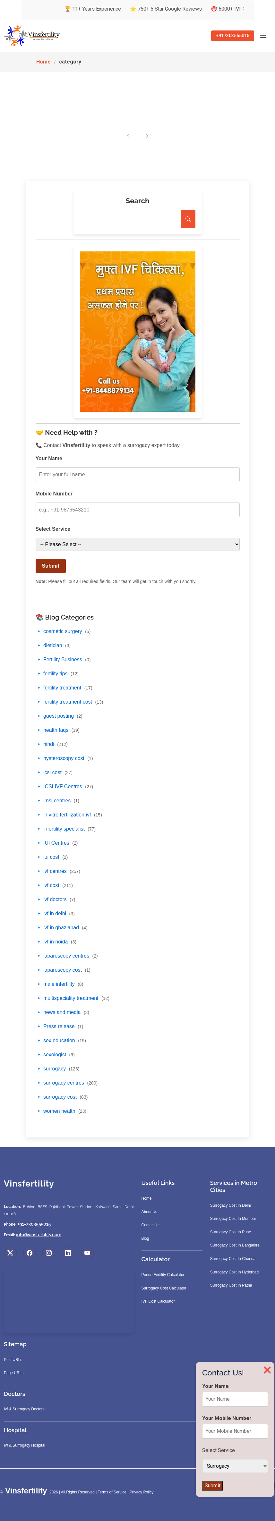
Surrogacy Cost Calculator (164, 1288)
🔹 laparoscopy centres (67, 956)
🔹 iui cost (52, 857)
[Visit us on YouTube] (87, 1252)
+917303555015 (232, 35)
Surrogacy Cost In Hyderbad (234, 1272)
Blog (145, 1238)
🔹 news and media (63, 1012)
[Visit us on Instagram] (48, 1252)
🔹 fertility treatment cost (69, 702)
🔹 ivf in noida (56, 941)
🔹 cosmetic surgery (63, 631)
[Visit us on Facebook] (29, 1252)
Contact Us (151, 1225)
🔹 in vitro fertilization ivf (69, 814)
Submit (50, 566)
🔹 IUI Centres (57, 843)
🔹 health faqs (58, 730)
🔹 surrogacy (58, 1068)
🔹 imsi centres (57, 800)
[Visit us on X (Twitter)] (10, 1252)
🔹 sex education (61, 1040)
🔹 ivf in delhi (55, 913)
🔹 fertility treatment (64, 687)
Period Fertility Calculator (163, 1274)
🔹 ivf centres (58, 871)
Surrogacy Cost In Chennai (233, 1258)
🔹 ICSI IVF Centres (64, 786)
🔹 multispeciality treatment (72, 998)
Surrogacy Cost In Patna (231, 1285)
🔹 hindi (52, 744)
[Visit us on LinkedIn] (68, 1252)
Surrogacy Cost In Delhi (230, 1205)
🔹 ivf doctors (55, 899)
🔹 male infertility (59, 984)
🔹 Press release (59, 1026)
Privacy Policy (142, 1492)
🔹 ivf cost (54, 885)
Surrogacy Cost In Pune (230, 1232)
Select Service (53, 529)
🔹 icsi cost (54, 772)
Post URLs (13, 1359)
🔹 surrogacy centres (67, 1083)
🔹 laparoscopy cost (63, 970)
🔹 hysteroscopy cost (64, 758)
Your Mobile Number (227, 1418)
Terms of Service (112, 1492)
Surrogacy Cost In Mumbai (233, 1218)
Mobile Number (54, 493)
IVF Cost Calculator (158, 1301)
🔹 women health (61, 1111)
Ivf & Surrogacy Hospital (24, 1445)
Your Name (49, 458)
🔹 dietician (53, 645)
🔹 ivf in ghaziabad (62, 927)
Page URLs (13, 1373)
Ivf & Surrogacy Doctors (24, 1409)
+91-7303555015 (34, 1224)
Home (43, 62)
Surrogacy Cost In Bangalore (235, 1245)
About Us (149, 1212)
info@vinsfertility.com (38, 1234)
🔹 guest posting (59, 716)
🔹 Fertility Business (63, 659)
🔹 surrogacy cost (62, 1097)
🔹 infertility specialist (66, 829)
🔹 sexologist (55, 1054)
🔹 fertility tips (57, 673)
